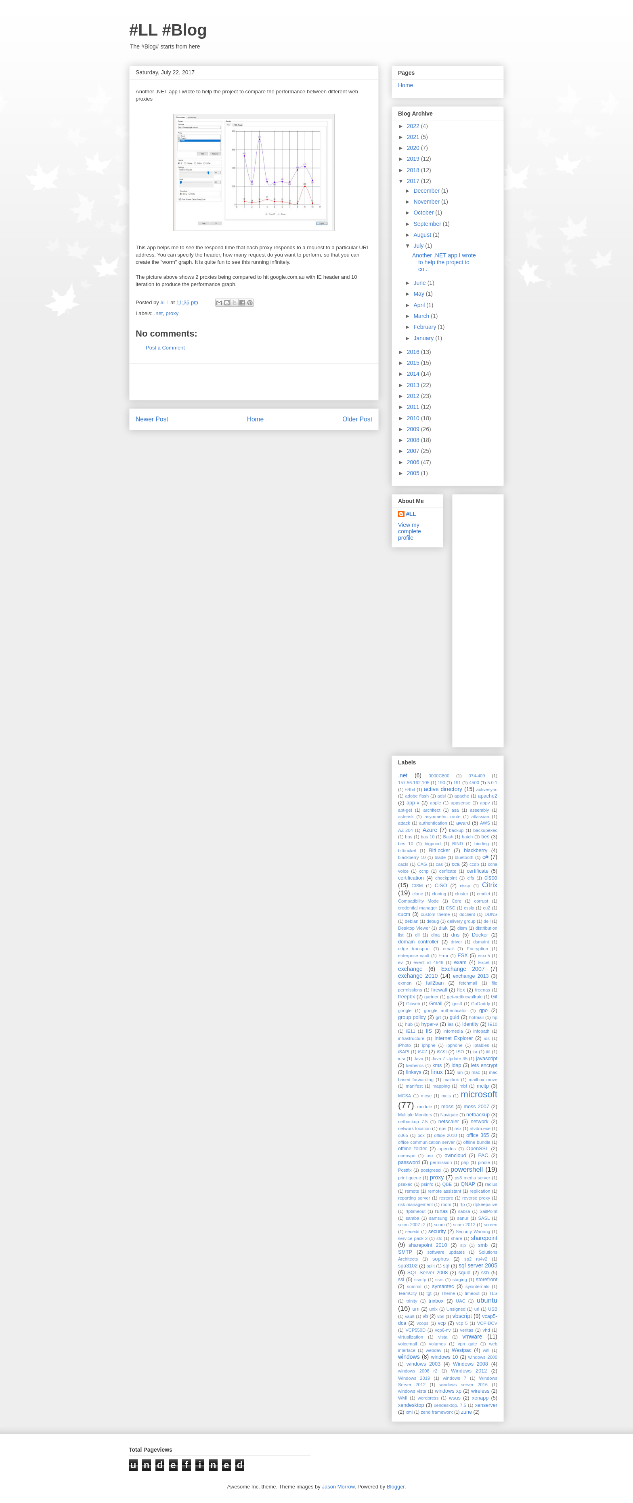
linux (437, 1072)
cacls (403, 864)
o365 (403, 1135)
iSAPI (403, 1051)
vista (442, 1337)
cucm (404, 914)
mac (476, 1072)
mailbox (451, 1079)
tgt (428, 1293)
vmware (472, 1336)
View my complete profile (409, 531)
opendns (447, 1148)
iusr (401, 1058)
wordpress (428, 1398)
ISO (460, 1051)
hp (495, 1017)
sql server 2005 (478, 1265)
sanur (462, 1218)
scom (439, 1224)
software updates (446, 1252)
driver (456, 941)
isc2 (422, 1052)
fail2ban (435, 983)
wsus (455, 1398)
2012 (414, 396)
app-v (413, 803)
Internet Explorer (453, 1038)
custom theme (435, 914)
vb (425, 1316)
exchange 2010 (418, 976)
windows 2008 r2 (418, 1370)
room (446, 1204)
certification (411, 878)
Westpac (462, 1350)
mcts (446, 1095)
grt (438, 1017)
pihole (484, 1162)
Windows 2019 (414, 1378)
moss (447, 1106)
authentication (433, 823)
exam (460, 962)
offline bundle (476, 1142)
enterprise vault (414, 955)
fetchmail (468, 983)
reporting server (414, 1198)
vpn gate (467, 1343)
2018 (414, 170)
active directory (443, 789)
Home (255, 419)
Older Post (357, 419)
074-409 (477, 775)
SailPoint (488, 1211)
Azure (430, 830)
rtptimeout (415, 1211)
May (419, 293)
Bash (448, 836)
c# (485, 857)
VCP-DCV (487, 1323)
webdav (434, 1350)
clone (417, 893)
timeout (472, 1293)
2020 (414, 148)
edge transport (414, 948)
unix (433, 1309)
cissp (465, 885)
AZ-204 (405, 830)
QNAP (468, 1184)
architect (431, 810)
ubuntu (487, 1300)
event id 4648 (428, 962)
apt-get (405, 810)
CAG (422, 864)
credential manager (417, 907)
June (420, 283)
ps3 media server (472, 1177)
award (463, 823)
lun (460, 1072)
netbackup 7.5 (413, 1121)
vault (410, 1316)
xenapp (480, 1398)
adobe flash (417, 796)
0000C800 (439, 775)
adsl (442, 796)
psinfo (427, 1184)
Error (443, 955)
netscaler (448, 1121)
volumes (437, 1343)
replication (480, 1191)
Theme (448, 1293)
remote (412, 1191)
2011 (414, 407)
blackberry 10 (411, 857)
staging (460, 1279)
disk (442, 928)
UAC (460, 1301)
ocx (420, 1135)
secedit (412, 1231)
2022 (414, 126)
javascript (486, 1058)
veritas (467, 1330)
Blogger (396, 1487)
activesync (486, 789)
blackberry (475, 850)
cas (439, 864)
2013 (414, 385)
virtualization (410, 1337)
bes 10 (405, 843)
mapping (441, 1086)
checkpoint (446, 878)
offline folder (412, 1148)
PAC (483, 1155)
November (427, 201)
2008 (414, 440)
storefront (486, 1279)
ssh (485, 1273)
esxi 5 (484, 955)
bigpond (433, 843)
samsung (438, 1218)
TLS (493, 1293)
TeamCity (407, 1293)
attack (404, 823)
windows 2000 (482, 1357)
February (425, 327)
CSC (450, 907)
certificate (477, 871)
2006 (414, 462)
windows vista (412, 1391)
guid (454, 1017)
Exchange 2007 (463, 969)
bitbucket (407, 850)
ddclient (467, 914)
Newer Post (152, 419)
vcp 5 (461, 1323)
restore (446, 1198)
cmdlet (483, 893)
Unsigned (455, 1309)
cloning (439, 893)
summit (414, 1286)
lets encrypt (484, 1065)
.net (158, 313)
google (405, 1010)
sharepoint (484, 1238)
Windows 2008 (470, 1364)
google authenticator (445, 1010)
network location (414, 1128)
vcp (442, 1323)
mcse (426, 1095)
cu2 (486, 907)
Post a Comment (165, 348)
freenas (482, 989)
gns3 (457, 1003)
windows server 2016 (464, 1384)
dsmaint (481, 941)
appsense (460, 802)
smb (483, 1245)
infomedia (453, 1031)
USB (492, 1309)
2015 (414, 363)
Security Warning (473, 1231)
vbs (440, 1316)
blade (440, 857)
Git (494, 997)
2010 (414, 418)
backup (456, 830)
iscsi (442, 1052)
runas (441, 1211)
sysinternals (477, 1286)
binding (481, 843)
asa (455, 810)
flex (461, 990)
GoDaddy (480, 1003)
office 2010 (445, 1135)
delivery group (461, 921)
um (415, 1309)
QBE (447, 1184)
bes (485, 837)
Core (456, 901)
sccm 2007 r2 (411, 1224)
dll (417, 935)
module (424, 1106)
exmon (405, 983)
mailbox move (483, 1079)
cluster (461, 893)
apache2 (487, 796)
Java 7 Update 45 (449, 1058)
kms (437, 1065)
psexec (405, 1184)
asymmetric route (442, 816)
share (456, 1238)
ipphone (454, 1045)
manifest (414, 1086)
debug (432, 921)
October (424, 212)
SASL (484, 1218)
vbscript (462, 1316)
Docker (480, 935)
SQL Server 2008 (427, 1273)
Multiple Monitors (415, 1114)
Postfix (405, 1170)
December (427, 190)
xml (409, 1412)
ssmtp (420, 1279)
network (479, 1121)
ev (400, 962)
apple (435, 802)
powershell (467, 1169)
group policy (412, 1017)
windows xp (448, 1391)
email (448, 948)
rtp (462, 1204)
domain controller (418, 942)
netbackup (478, 1115)
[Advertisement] (253, 382)
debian (412, 921)
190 (441, 782)
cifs (470, 878)
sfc (439, 1238)
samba (412, 1218)
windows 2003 (423, 1364)
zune (466, 1412)
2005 (414, 473)
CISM (417, 885)
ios (487, 1038)
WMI (402, 1398)
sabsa (464, 1211)
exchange (410, 969)
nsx (458, 1128)
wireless (480, 1391)
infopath (482, 1031)
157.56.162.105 (414, 782)
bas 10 (427, 836)
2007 (414, 451)
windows (409, 1357)
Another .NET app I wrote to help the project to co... (444, 262)
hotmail (476, 1017)
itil (488, 1051)
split (431, 1265)
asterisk (406, 816)
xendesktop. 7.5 (450, 1405)
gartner (431, 996)
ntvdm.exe (480, 1128)
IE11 (410, 1031)
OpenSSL (477, 1148)
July (419, 245)
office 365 (477, 1135)
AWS (485, 823)
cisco (490, 877)
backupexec (485, 830)
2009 (414, 429)
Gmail (435, 1003)
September (427, 224)
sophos (440, 1259)
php (465, 1162)
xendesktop (411, 1405)
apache (462, 796)
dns (455, 935)
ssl (401, 1279)
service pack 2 (413, 1238)
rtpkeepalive (485, 1204)
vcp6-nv (443, 1330)
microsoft (479, 1094)
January (424, 338)
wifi (486, 1350)
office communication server (426, 1142)
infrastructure (411, 1038)
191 (457, 782)
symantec (443, 1286)
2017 (414, 181)
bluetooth (464, 857)
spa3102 (407, 1266)
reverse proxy (476, 1198)
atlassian (480, 816)
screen (490, 1224)
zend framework (437, 1412)
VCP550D (415, 1330)
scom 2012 (464, 1224)
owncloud (455, 1155)
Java (418, 1058)
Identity (470, 1024)
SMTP (405, 1252)
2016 (414, 352)
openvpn (406, 1155)
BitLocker (439, 850)
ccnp (424, 871)
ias (450, 1024)
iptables (481, 1045)
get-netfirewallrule (464, 996)
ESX (462, 955)
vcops (422, 1323)
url (476, 1309)
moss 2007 (476, 1106)
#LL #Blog (168, 30)
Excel (483, 962)
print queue (409, 1177)
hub (409, 1024)
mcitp (483, 1086)
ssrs (439, 1279)
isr (475, 1051)
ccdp (474, 864)
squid (464, 1273)
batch (467, 836)
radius (491, 1184)
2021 (414, 137)
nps (442, 1128)
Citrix (489, 885)
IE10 (492, 1024)
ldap (456, 1065)
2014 (414, 373)
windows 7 (454, 1378)
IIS (429, 1031)
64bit (410, 789)
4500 (474, 782)
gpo (483, 1010)
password (409, 1162)
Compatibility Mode (418, 901)
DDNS (490, 914)
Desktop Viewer (414, 928)
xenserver (486, 1405)
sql (446, 1266)
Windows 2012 (469, 1371)
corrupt (481, 901)
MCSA (404, 1095)
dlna (435, 935)
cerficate (447, 871)
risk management (415, 1204)
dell (487, 921)
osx (429, 1155)
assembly (479, 810)
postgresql (431, 1170)
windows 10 (444, 1357)
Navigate (449, 1114)
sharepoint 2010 (428, 1245)
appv (485, 802)
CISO (441, 885)
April (419, 305)
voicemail (407, 1343)
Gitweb (413, 1003)
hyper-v (429, 1024)
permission (441, 1162)
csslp (469, 907)
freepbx (406, 997)
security (437, 1231)
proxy (172, 313)
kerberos (415, 1065)
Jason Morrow (338, 1487)
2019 (414, 159)
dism (462, 928)
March (422, 316)
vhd (486, 1330)
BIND (457, 843)
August (422, 235)
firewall (439, 990)
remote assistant (444, 1191)
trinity (412, 1301)
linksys (413, 1072)
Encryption (477, 948)
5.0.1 (492, 782)
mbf (463, 1086)
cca (456, 864)
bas (408, 836)
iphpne (429, 1045)
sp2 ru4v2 (475, 1259)
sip (463, 1245)
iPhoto (404, 1045)
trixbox (436, 1301)
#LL (411, 514)
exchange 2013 (471, 976)
